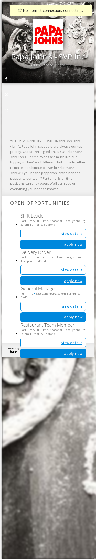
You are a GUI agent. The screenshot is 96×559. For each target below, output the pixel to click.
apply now (73, 353)
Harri (13, 351)
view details (71, 342)
